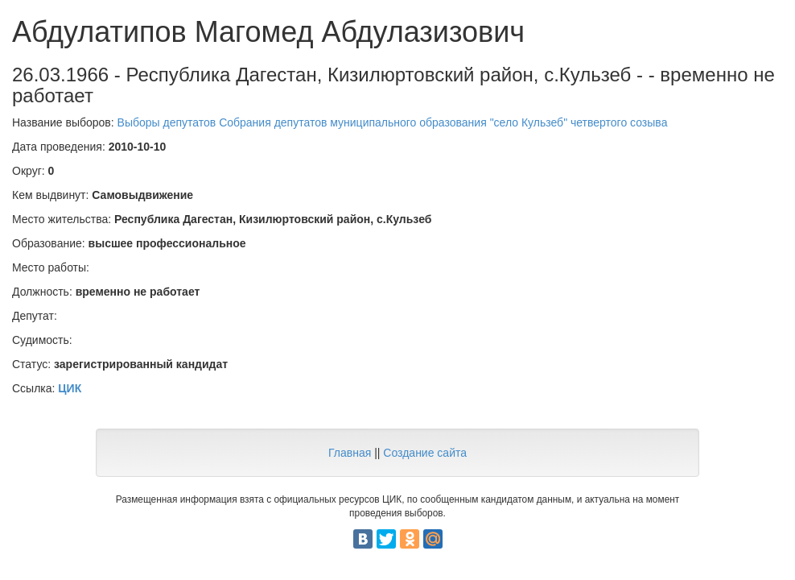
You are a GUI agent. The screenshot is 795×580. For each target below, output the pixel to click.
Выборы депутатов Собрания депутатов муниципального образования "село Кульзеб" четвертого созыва (392, 122)
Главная (349, 452)
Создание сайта (425, 452)
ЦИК (69, 388)
